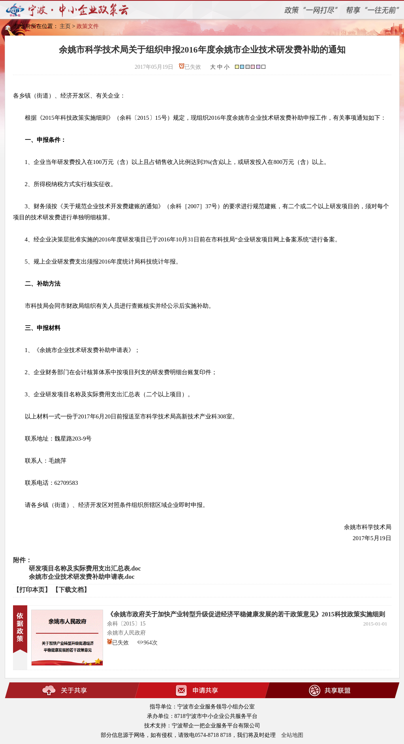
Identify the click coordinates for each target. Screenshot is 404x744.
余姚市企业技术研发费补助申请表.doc (82, 576)
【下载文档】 (71, 589)
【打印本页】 (32, 589)
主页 (65, 26)
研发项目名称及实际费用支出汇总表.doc (85, 568)
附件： (22, 560)
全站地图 (292, 735)
